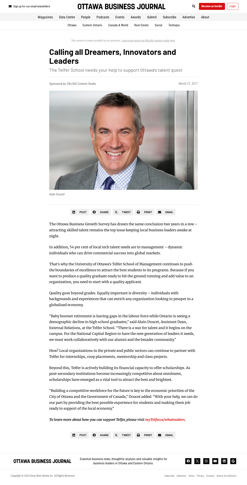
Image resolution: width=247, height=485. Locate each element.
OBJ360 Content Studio (81, 85)
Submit (152, 18)
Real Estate (141, 26)
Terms (187, 478)
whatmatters (175, 421)
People (85, 18)
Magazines (45, 18)
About (205, 18)
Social (158, 26)
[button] (188, 7)
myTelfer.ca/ (155, 421)
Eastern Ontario (92, 26)
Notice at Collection (226, 478)
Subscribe (169, 18)
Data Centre (67, 18)
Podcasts (102, 18)
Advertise (188, 18)
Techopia (174, 26)
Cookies (208, 478)
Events (119, 18)
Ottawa (72, 26)
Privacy (197, 478)
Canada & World (118, 26)
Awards (136, 18)
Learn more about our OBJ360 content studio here (148, 41)
